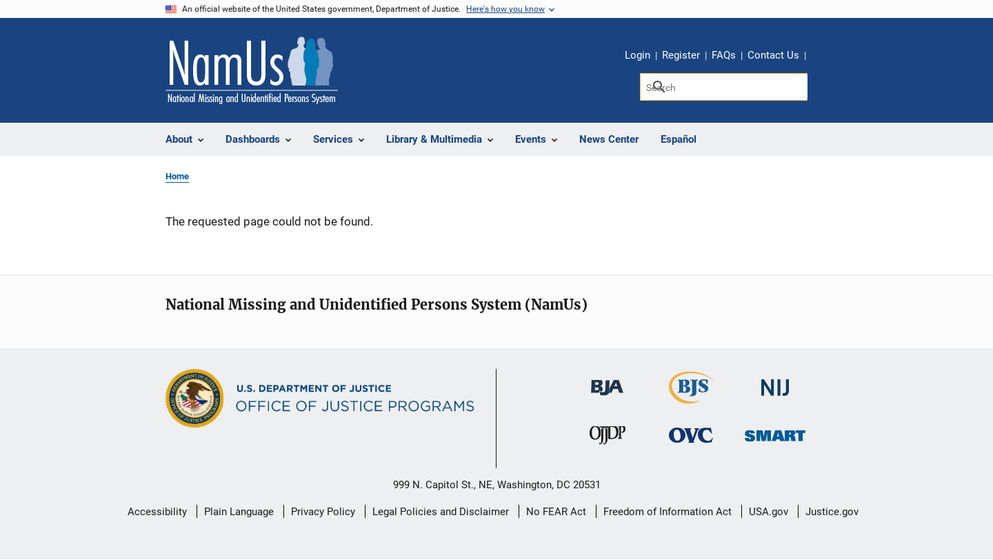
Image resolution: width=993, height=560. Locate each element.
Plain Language (239, 512)
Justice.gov (832, 512)
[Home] (252, 70)
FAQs (724, 55)
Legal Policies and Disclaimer (440, 512)
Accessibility (157, 512)
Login (637, 55)
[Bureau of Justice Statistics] (691, 397)
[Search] (724, 87)
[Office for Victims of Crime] (691, 434)
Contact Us (773, 55)
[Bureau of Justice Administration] (607, 381)
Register (681, 55)
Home (177, 176)
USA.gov (768, 512)
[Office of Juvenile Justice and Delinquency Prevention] (607, 437)
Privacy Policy (323, 512)
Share (821, 57)
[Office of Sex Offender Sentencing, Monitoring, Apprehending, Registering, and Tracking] (775, 431)
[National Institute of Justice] (775, 381)
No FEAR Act (556, 512)
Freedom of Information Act (667, 512)
